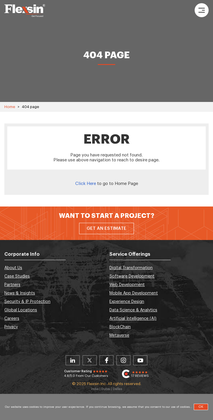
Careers (11, 319)
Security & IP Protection (27, 302)
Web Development (127, 285)
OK (200, 406)
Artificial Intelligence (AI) (132, 319)
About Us (13, 268)
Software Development (131, 276)
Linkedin (73, 360)
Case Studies (17, 276)
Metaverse (119, 335)
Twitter (90, 360)
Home (9, 107)
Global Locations (20, 310)
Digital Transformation (131, 268)
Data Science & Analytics (133, 310)
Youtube (140, 360)
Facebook (106, 360)
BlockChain (120, 327)
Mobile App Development (133, 293)
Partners (12, 285)
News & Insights (19, 293)
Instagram (123, 360)
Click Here (85, 183)
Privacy (11, 327)
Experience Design (126, 302)
